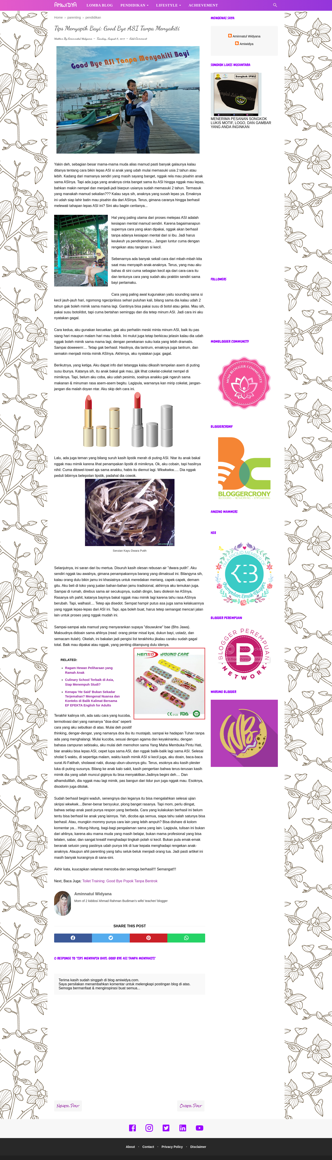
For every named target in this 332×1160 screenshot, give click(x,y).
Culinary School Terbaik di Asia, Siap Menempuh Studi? (89, 683)
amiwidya (65, 6)
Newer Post (68, 1098)
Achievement (203, 5)
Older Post (191, 1098)
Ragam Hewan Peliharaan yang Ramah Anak (89, 671)
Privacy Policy (172, 1139)
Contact (147, 1139)
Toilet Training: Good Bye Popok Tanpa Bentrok (119, 881)
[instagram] (149, 1123)
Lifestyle (167, 5)
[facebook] (73, 930)
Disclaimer (200, 1139)
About (128, 1139)
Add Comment (138, 39)
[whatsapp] (186, 930)
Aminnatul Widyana (80, 39)
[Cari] (275, 6)
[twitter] (111, 930)
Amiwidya (246, 44)
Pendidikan (133, 5)
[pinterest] (149, 930)
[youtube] (199, 1123)
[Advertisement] (244, 203)
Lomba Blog (100, 5)
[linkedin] (182, 1123)
